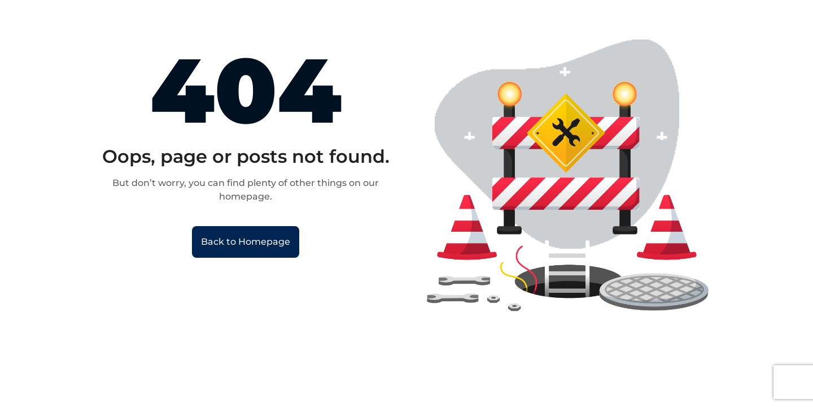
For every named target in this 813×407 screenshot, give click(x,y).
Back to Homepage (245, 241)
